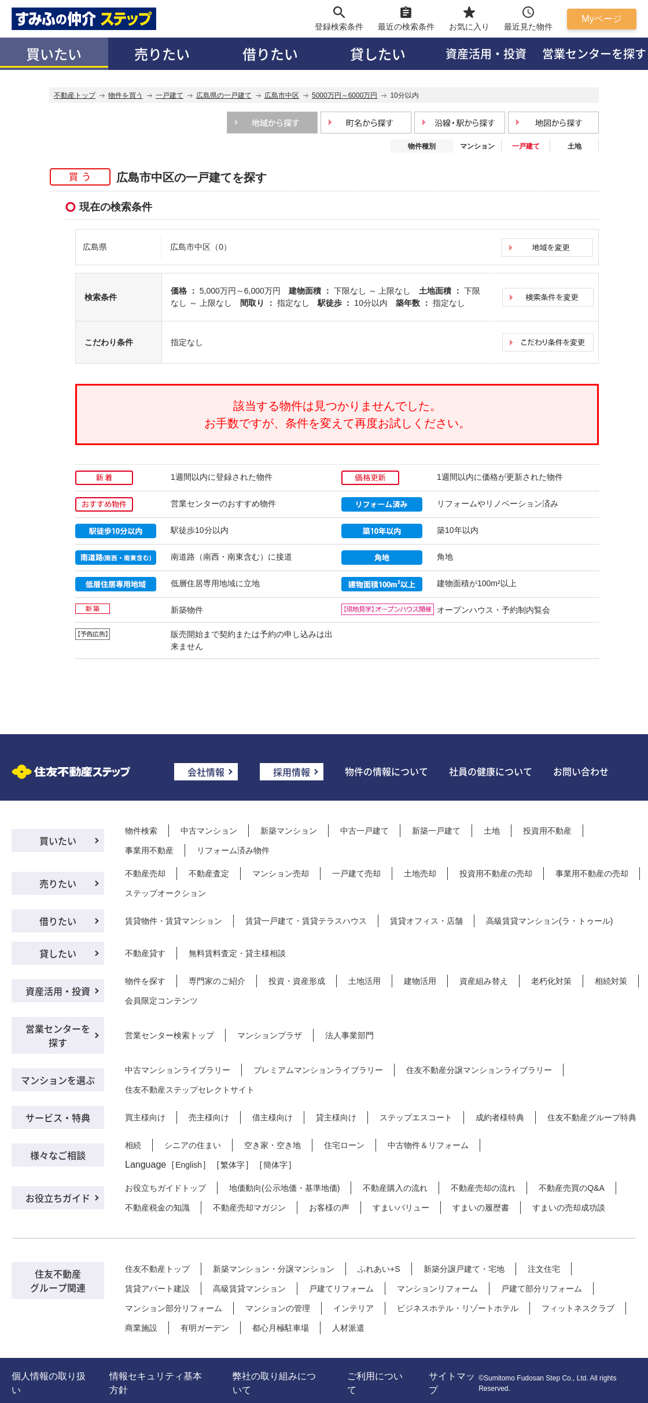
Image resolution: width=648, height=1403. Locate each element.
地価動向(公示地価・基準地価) (284, 1188)
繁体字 (232, 1164)
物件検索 (141, 830)
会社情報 (205, 772)
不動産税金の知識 (157, 1207)
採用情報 (291, 772)
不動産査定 (209, 873)
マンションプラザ (269, 1035)
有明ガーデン (205, 1327)
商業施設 (141, 1327)
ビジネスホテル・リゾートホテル (457, 1308)
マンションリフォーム (437, 1288)
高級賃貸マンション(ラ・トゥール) (549, 921)
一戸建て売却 (356, 873)
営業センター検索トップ (169, 1035)
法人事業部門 (349, 1035)
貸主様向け (336, 1117)
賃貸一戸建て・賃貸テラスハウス (306, 921)
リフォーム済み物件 (233, 850)
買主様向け (145, 1117)
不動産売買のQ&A (572, 1188)
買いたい (54, 53)
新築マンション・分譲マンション (273, 1269)
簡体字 (275, 1164)
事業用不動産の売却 (591, 873)
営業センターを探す (57, 1035)
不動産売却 (145, 873)
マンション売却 (280, 873)
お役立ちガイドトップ (165, 1188)
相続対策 (611, 981)
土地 (574, 146)
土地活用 (364, 981)
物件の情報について (386, 771)
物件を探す (145, 981)
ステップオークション (165, 893)
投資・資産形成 (296, 981)
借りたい (270, 53)
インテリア (353, 1308)
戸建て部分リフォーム (541, 1288)
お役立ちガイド (57, 1198)
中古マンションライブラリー (177, 1070)
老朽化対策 (551, 981)
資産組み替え (483, 981)
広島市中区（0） (200, 246)
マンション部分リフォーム (173, 1308)
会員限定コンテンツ (161, 1000)
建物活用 (420, 981)
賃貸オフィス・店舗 (426, 921)
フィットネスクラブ (578, 1308)
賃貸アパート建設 (157, 1288)
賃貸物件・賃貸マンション (173, 921)
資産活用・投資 (486, 53)
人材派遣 (348, 1327)
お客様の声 (329, 1207)
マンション (477, 146)
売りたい (162, 53)
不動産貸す (145, 953)
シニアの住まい (192, 1145)
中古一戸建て (364, 830)
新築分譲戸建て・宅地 (464, 1269)
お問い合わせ (581, 771)
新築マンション (288, 830)
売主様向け (209, 1117)
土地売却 (420, 873)
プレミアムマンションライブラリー (318, 1070)
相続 (133, 1145)
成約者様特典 (500, 1117)
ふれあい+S (379, 1269)
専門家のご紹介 (217, 981)
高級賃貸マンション (249, 1288)
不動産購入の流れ (395, 1188)
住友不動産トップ (157, 1269)
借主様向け (272, 1117)
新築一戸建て (436, 830)
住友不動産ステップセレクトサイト (190, 1089)
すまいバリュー (401, 1207)
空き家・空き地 (272, 1145)
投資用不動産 (547, 830)
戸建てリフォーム (341, 1288)
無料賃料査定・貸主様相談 (237, 953)
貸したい (378, 53)
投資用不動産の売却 (495, 873)
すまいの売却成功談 (568, 1207)
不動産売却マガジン (249, 1207)
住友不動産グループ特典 (591, 1117)
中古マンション (209, 830)
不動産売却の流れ (483, 1188)
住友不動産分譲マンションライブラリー (479, 1070)
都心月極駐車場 (280, 1327)
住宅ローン (344, 1145)
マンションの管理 (277, 1308)
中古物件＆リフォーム (428, 1145)
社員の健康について (490, 771)
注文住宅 (544, 1269)
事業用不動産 (149, 850)
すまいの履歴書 (480, 1207)
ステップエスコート (416, 1117)
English (188, 1164)
